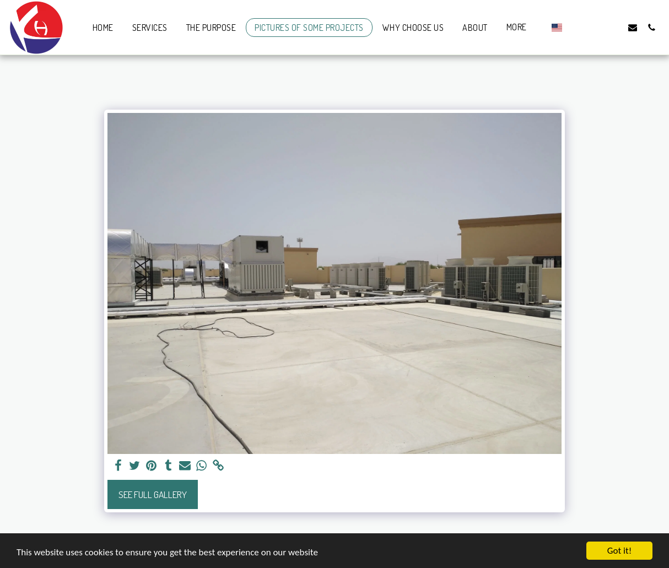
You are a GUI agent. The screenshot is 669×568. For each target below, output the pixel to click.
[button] (576, 27)
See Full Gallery (152, 494)
